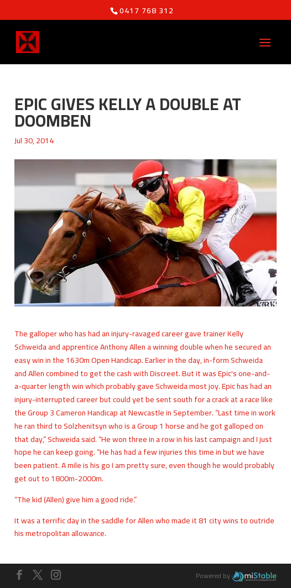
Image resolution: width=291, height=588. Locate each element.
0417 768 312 (146, 10)
